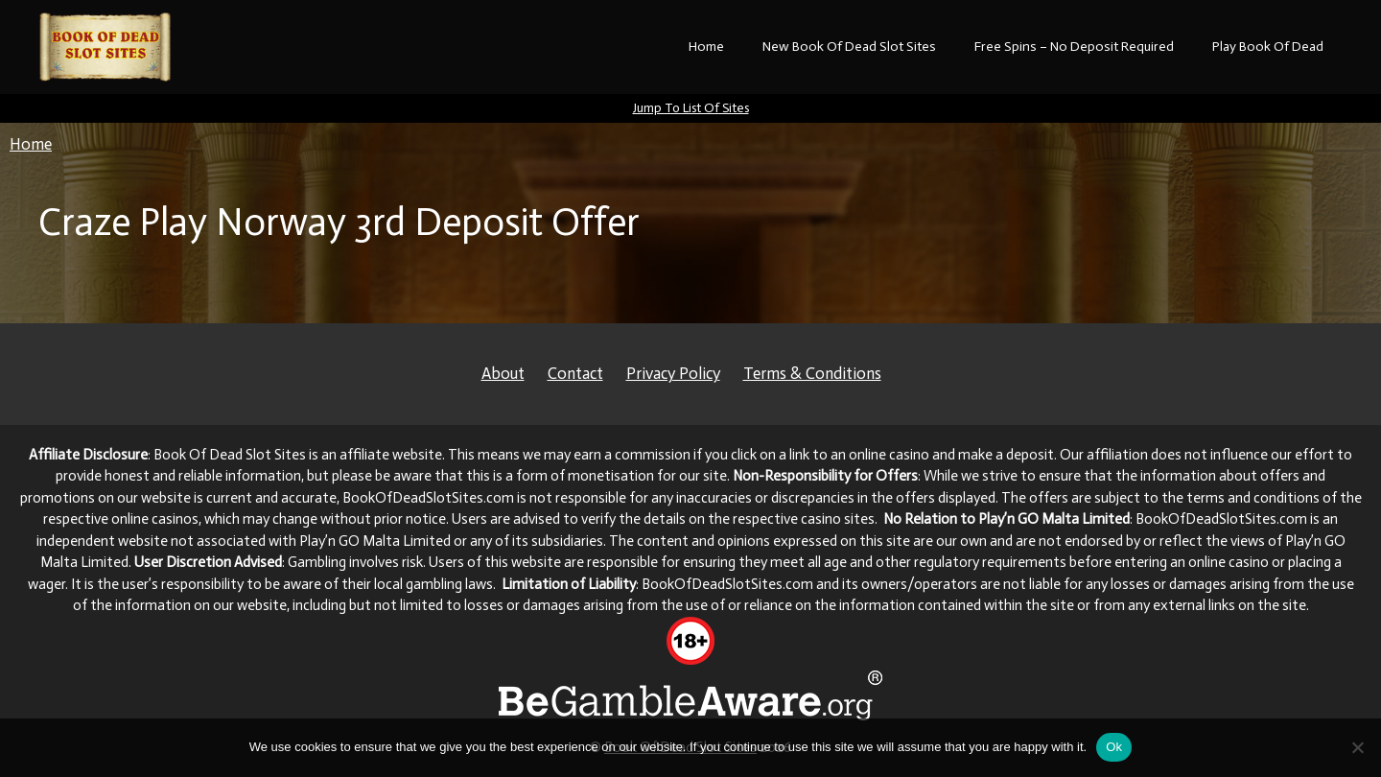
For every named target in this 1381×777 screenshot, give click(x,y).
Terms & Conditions (812, 373)
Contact (575, 373)
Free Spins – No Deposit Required (1074, 46)
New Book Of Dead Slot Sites (849, 46)
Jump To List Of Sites (691, 108)
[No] (1357, 747)
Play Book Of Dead (1267, 46)
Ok (1114, 747)
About (503, 373)
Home (706, 46)
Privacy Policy (673, 373)
